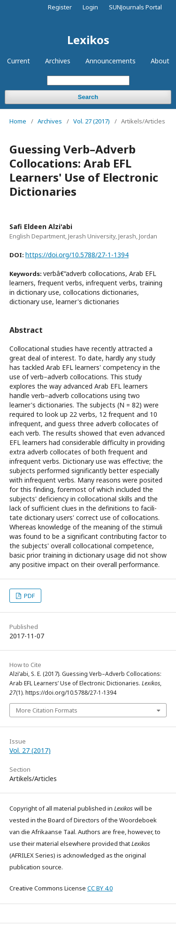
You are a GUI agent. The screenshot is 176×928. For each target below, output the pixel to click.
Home (17, 121)
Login (90, 7)
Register (60, 7)
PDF (29, 595)
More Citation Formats (46, 710)
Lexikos (88, 39)
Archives (57, 60)
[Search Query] (88, 80)
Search (88, 96)
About (160, 60)
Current (18, 60)
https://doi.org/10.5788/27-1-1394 (77, 254)
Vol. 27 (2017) (91, 121)
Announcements (110, 60)
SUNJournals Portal (135, 7)
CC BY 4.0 (100, 888)
